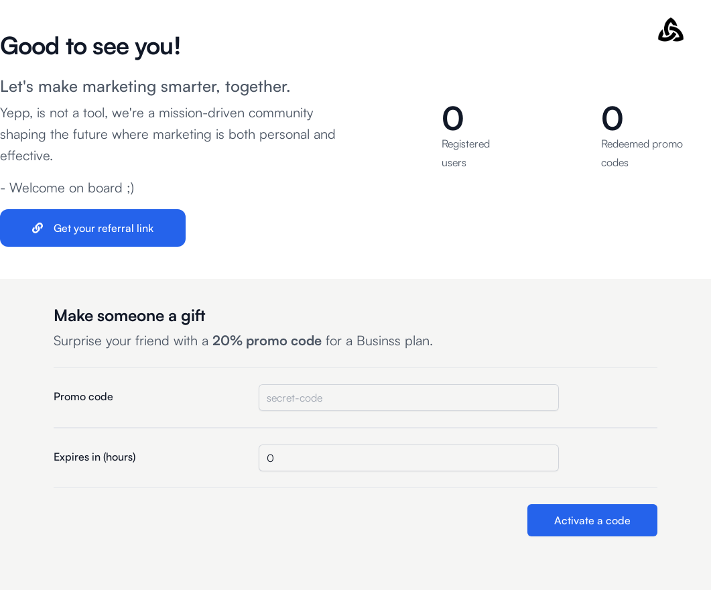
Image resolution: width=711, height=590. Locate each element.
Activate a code (592, 520)
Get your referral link (92, 228)
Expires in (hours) (94, 456)
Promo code (83, 396)
